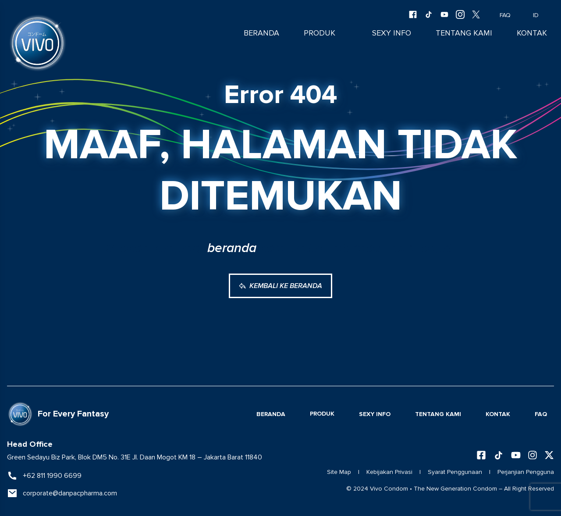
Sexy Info (391, 33)
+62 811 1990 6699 (52, 475)
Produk (319, 33)
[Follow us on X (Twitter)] (549, 455)
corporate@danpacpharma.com (70, 493)
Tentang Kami (464, 33)
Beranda (261, 33)
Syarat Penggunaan (455, 472)
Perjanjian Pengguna (525, 472)
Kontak (532, 33)
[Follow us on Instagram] (532, 455)
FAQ (499, 15)
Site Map (339, 472)
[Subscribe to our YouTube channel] (516, 455)
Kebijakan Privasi (389, 472)
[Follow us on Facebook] (481, 455)
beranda (231, 248)
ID (536, 15)
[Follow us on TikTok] (498, 455)
